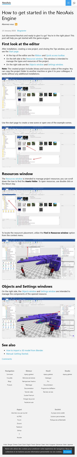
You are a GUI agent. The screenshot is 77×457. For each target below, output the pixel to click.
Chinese (15, 444)
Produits (9, 385)
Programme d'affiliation (48, 388)
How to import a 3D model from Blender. (24, 350)
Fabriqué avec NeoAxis (29, 381)
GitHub (19, 430)
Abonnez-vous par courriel (19, 413)
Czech (20, 444)
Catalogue (48, 378)
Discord (19, 423)
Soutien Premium (29, 395)
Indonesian (59, 444)
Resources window (17, 173)
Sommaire (10, 374)
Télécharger (29, 385)
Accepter (67, 451)
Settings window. (55, 64)
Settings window (48, 291)
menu (68, 3)
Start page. (14, 51)
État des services (48, 392)
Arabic (5, 444)
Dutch (24, 444)
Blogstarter (21, 30)
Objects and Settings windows (27, 286)
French (33, 444)
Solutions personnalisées (58, 416)
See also (8, 344)
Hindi (47, 444)
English (29, 444)
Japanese (70, 444)
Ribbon (38, 55)
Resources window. (34, 58)
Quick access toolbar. (55, 55)
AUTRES (19, 416)
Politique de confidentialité (57, 420)
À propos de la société (58, 413)
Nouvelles (9, 378)
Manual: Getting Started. (17, 353)
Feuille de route (28, 402)
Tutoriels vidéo (29, 392)
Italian (65, 444)
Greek (43, 444)
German (38, 444)
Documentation (29, 388)
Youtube (19, 437)
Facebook (19, 427)
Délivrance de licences (29, 378)
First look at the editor (20, 43)
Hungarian (52, 444)
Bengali (10, 444)
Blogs (9, 381)
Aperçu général (28, 374)
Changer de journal (28, 399)
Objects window (36, 64)
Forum (19, 420)
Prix (48, 381)
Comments (7, 359)
